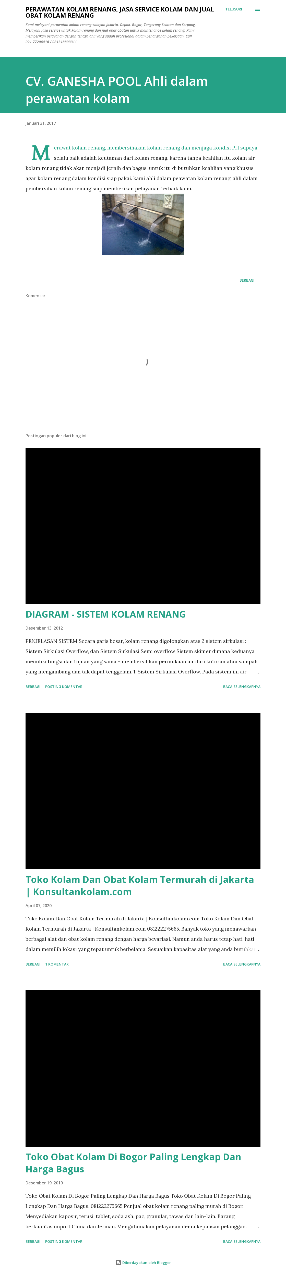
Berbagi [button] (247, 280)
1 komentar (57, 964)
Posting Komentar (63, 686)
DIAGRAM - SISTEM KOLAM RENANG (106, 614)
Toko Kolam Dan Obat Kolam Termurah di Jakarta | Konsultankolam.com (140, 885)
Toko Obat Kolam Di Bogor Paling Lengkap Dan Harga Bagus (133, 1162)
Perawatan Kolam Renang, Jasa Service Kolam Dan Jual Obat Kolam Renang (120, 12)
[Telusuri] (233, 9)
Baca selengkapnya (241, 686)
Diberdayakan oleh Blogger (143, 1262)
